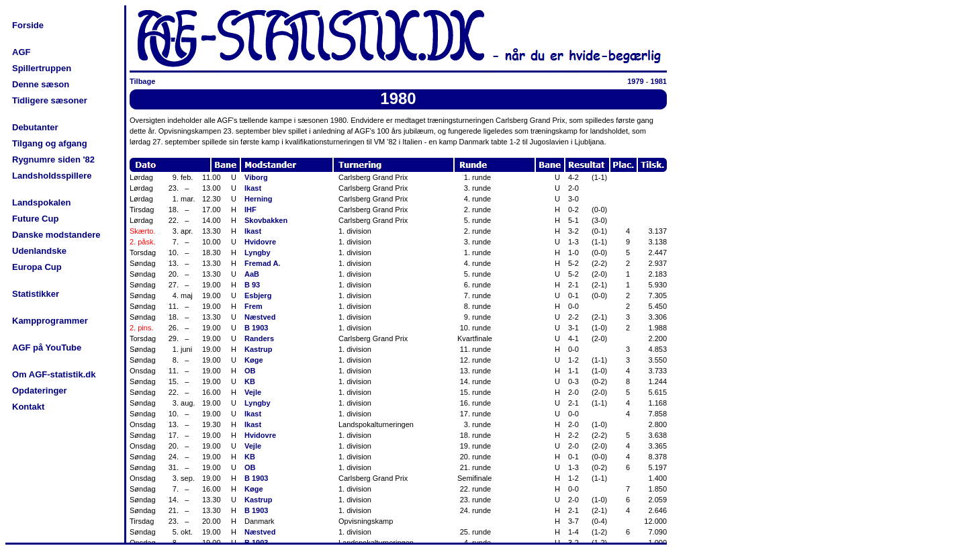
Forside (28, 25)
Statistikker (35, 294)
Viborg (256, 177)
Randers (259, 338)
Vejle (252, 392)
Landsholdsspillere (51, 176)
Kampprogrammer (50, 321)
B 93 (252, 285)
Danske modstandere (56, 235)
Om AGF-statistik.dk (53, 374)
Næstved (259, 317)
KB (249, 381)
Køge (253, 360)
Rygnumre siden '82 (53, 159)
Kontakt (28, 407)
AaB (251, 274)
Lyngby (257, 252)
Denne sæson (40, 84)
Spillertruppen (41, 68)
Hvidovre (260, 242)
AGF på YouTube (46, 347)
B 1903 (256, 328)
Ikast (252, 188)
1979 (635, 81)
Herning (258, 199)
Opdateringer (39, 390)
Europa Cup (37, 267)
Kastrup (258, 349)
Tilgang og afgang (49, 143)
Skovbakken (265, 220)
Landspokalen (41, 202)
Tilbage (142, 81)
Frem (253, 306)
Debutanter (35, 127)
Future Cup (35, 219)
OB (250, 371)
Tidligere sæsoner (49, 100)
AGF (21, 52)
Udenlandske (39, 251)
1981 (659, 81)
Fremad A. (262, 263)
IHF (250, 209)
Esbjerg (257, 295)
